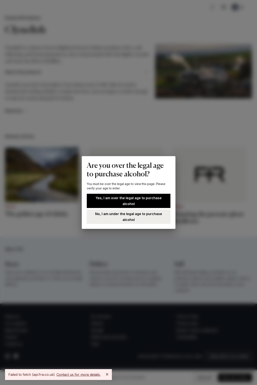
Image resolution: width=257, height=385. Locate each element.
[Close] (107, 374)
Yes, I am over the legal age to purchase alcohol (129, 201)
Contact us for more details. (78, 374)
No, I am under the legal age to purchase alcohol (128, 217)
